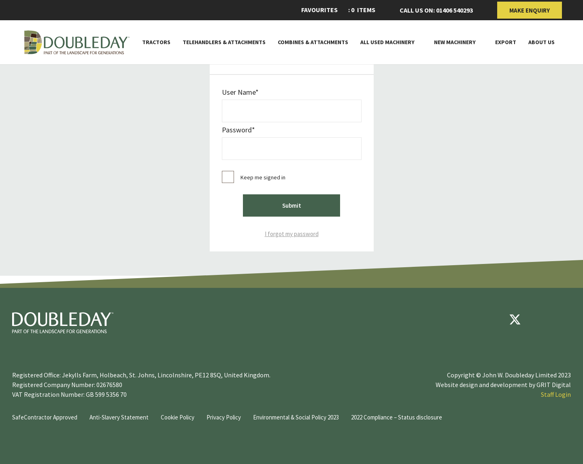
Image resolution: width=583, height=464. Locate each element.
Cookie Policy (177, 417)
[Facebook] (490, 319)
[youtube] (539, 319)
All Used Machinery (387, 42)
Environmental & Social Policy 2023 (296, 417)
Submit (291, 205)
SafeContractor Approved (44, 417)
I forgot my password (292, 234)
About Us (541, 42)
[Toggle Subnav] (418, 42)
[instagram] (563, 319)
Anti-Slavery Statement (119, 417)
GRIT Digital (553, 385)
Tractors (156, 42)
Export (505, 42)
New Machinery (455, 42)
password (237, 129)
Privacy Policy (223, 417)
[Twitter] (515, 319)
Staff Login (556, 394)
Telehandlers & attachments (224, 42)
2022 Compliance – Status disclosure (396, 417)
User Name (238, 92)
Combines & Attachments (313, 42)
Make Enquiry (529, 10)
